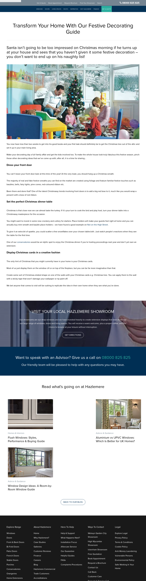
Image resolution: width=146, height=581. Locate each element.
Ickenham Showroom (97, 501)
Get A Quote (43, 3)
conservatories (23, 242)
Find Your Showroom (90, 3)
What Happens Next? (70, 490)
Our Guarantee (67, 503)
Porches (10, 516)
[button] (73, 335)
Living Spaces (59, 9)
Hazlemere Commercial (44, 521)
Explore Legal (121, 485)
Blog (36, 516)
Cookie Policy (121, 498)
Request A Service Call (98, 533)
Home (36, 485)
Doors (50, 9)
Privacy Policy (121, 490)
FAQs (63, 512)
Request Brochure (73, 3)
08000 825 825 (130, 3)
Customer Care (95, 528)
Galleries (38, 498)
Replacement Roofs (16, 534)
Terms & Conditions (124, 494)
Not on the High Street (97, 224)
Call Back (92, 524)
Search (102, 3)
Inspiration (77, 9)
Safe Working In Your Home (124, 518)
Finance (99, 9)
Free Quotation (95, 506)
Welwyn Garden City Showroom (97, 487)
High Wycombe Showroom (95, 495)
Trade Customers (41, 525)
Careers (37, 512)
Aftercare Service (69, 498)
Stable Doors (12, 512)
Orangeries (12, 525)
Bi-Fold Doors (13, 498)
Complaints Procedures (71, 516)
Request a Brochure (97, 515)
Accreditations (40, 530)
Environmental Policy (124, 512)
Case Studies (40, 494)
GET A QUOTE (109, 9)
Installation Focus (69, 494)
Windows (42, 9)
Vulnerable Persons (124, 507)
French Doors (13, 507)
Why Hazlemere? (41, 490)
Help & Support (68, 485)
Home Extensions (15, 530)
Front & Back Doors (15, 494)
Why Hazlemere (88, 9)
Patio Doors (12, 503)
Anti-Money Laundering (126, 503)
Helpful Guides (67, 507)
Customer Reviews (42, 503)
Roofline (10, 539)
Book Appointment (57, 3)
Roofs (68, 9)
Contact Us (93, 519)
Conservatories (13, 521)
